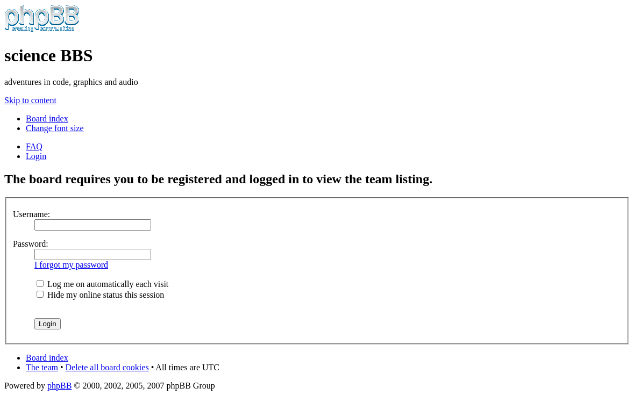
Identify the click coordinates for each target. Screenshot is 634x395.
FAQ (34, 146)
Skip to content (30, 100)
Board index (47, 118)
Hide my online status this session (100, 294)
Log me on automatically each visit (102, 284)
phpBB (59, 385)
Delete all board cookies (107, 367)
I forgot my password (71, 264)
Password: (30, 243)
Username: (31, 214)
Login (36, 156)
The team (42, 367)
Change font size (55, 128)
